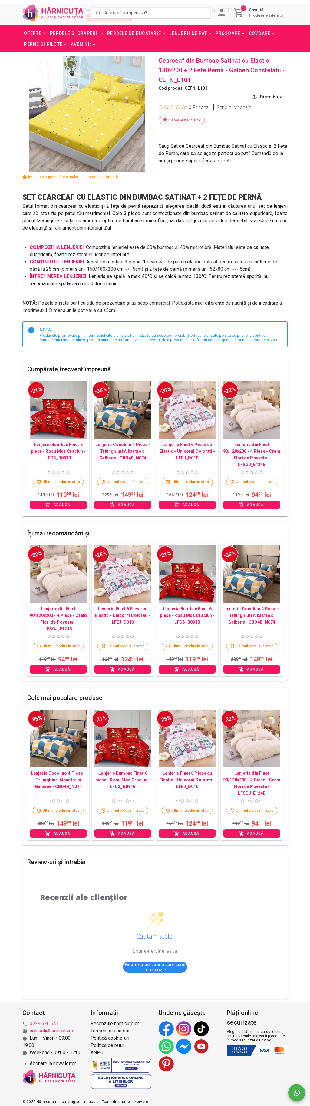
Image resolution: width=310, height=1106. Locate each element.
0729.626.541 (44, 1023)
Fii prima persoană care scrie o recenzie (155, 967)
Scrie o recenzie (234, 107)
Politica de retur (107, 1045)
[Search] (151, 13)
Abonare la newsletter (53, 1063)
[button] (35, 33)
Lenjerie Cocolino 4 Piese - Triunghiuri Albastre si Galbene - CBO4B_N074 (122, 451)
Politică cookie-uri (110, 1038)
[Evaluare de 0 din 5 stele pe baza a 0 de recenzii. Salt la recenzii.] (184, 106)
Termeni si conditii (110, 1031)
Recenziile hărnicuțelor (115, 1023)
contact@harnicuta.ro (51, 1031)
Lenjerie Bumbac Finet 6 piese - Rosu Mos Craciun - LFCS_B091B (58, 451)
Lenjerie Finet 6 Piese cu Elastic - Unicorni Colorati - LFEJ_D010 (187, 451)
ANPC (97, 1052)
